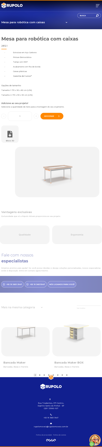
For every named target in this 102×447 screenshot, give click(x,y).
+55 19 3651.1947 (51, 416)
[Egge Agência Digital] (51, 440)
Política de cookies (59, 435)
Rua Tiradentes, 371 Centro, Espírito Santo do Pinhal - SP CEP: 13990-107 (51, 404)
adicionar (52, 116)
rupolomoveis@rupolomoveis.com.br (51, 425)
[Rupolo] (12, 6)
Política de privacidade (44, 435)
